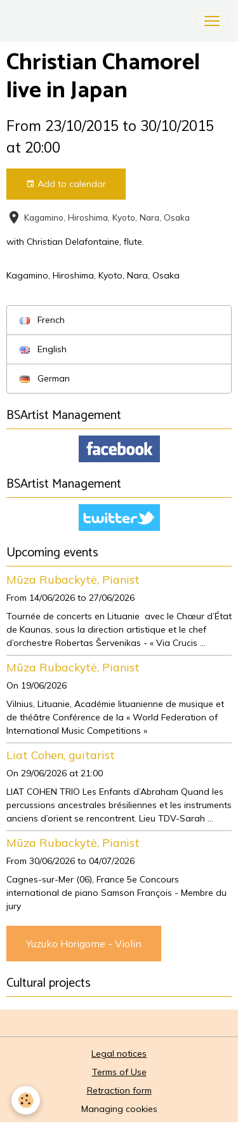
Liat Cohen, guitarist (60, 755)
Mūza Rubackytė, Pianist (73, 579)
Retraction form (119, 1090)
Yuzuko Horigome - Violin (84, 943)
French (42, 320)
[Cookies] (25, 1100)
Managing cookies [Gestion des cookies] (119, 1109)
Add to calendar (66, 184)
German (45, 378)
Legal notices (119, 1053)
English (43, 349)
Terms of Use (119, 1072)
